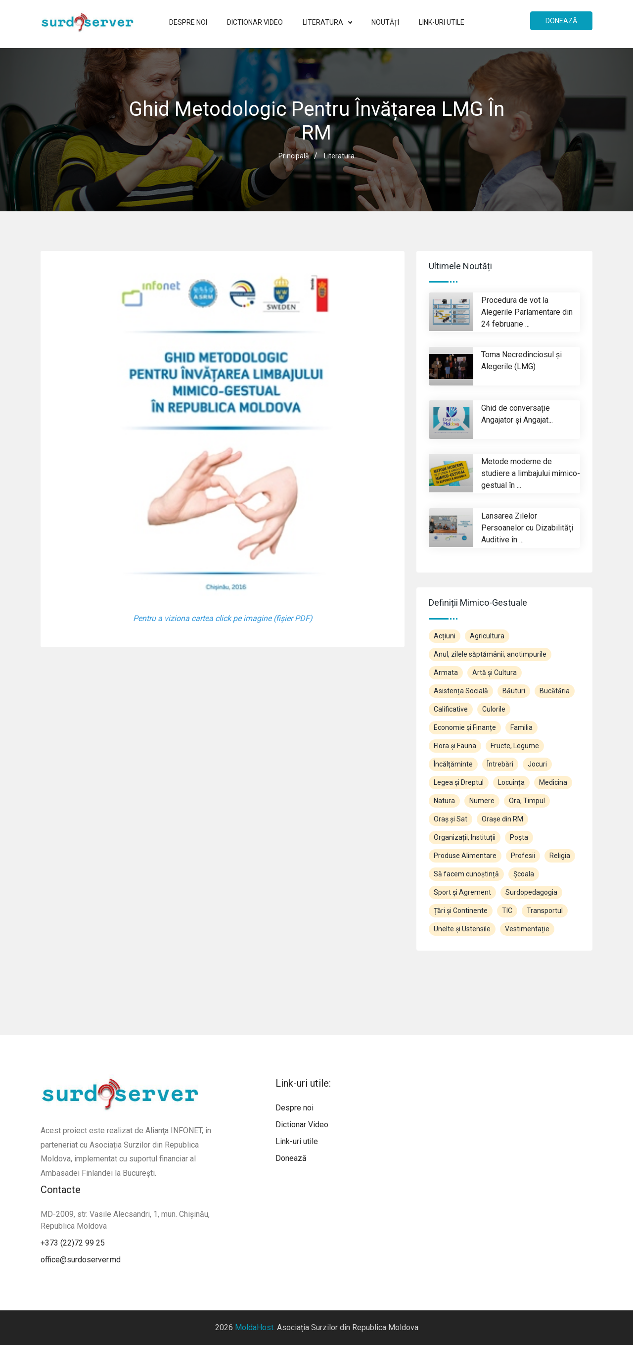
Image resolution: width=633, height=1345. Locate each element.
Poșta (519, 837)
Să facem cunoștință (466, 874)
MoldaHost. (255, 1327)
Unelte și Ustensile (462, 929)
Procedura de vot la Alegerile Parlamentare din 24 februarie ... (527, 312)
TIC (507, 910)
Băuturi (513, 691)
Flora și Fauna (455, 746)
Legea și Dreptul (459, 782)
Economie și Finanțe (465, 727)
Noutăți (385, 22)
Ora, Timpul (527, 801)
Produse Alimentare (465, 856)
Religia (559, 856)
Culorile (493, 709)
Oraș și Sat (450, 819)
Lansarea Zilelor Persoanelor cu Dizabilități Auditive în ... (527, 527)
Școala (523, 874)
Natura (444, 801)
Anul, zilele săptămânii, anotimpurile (490, 654)
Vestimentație (527, 929)
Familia (521, 727)
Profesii (523, 856)
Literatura (327, 22)
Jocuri (537, 764)
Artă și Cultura (494, 672)
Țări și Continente (461, 910)
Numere (482, 801)
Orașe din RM (502, 819)
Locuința (511, 782)
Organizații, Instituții (465, 837)
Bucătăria (555, 691)
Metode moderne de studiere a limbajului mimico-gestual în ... (530, 473)
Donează (561, 21)
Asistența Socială (461, 691)
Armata (446, 672)
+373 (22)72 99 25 (73, 1243)
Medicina (553, 782)
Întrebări (500, 764)
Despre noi (188, 22)
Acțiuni (444, 636)
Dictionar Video (255, 22)
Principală (293, 156)
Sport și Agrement (462, 892)
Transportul (545, 910)
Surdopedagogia (531, 892)
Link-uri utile (441, 22)
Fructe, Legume (515, 746)
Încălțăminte (453, 764)
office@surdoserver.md (81, 1259)
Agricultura (487, 636)
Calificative (451, 709)
